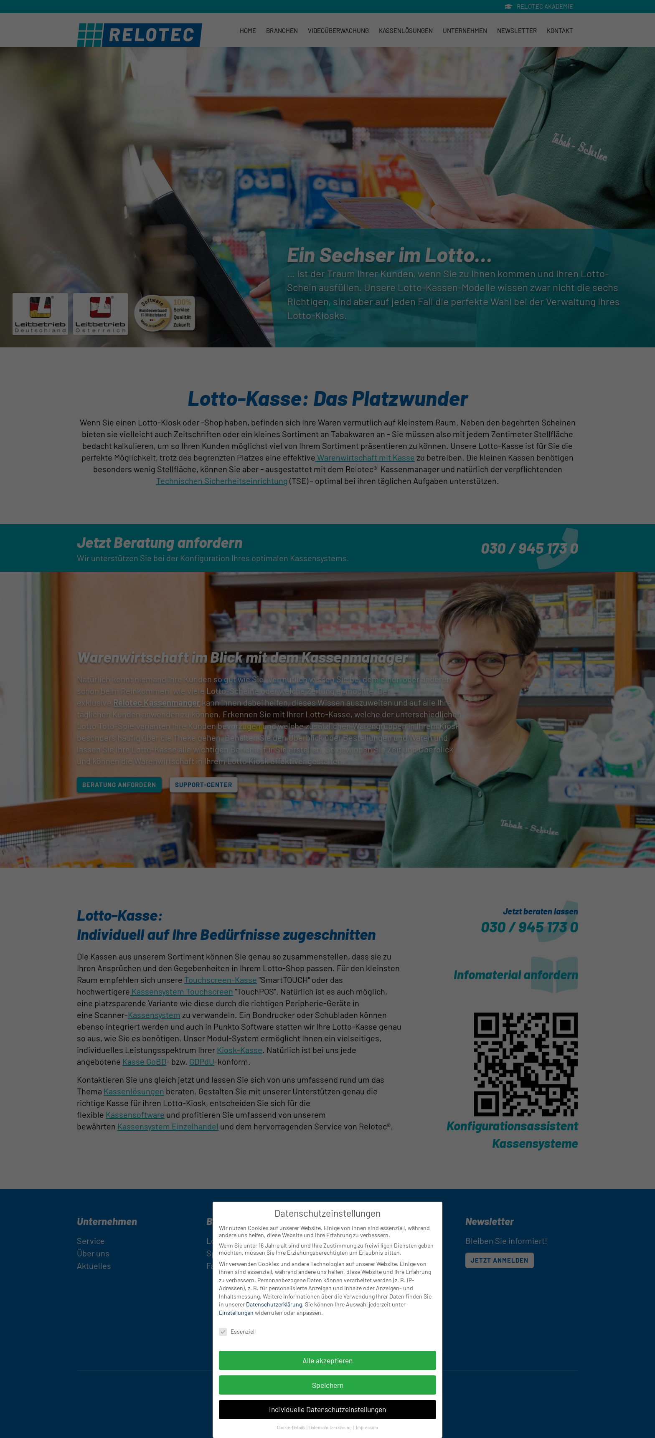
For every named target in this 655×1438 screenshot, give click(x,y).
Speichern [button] (327, 1386)
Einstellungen (236, 1313)
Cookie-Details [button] (291, 1429)
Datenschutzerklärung (274, 1305)
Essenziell (237, 1332)
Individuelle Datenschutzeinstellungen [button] (327, 1410)
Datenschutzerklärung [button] (331, 1429)
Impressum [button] (367, 1429)
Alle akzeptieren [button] (327, 1361)
